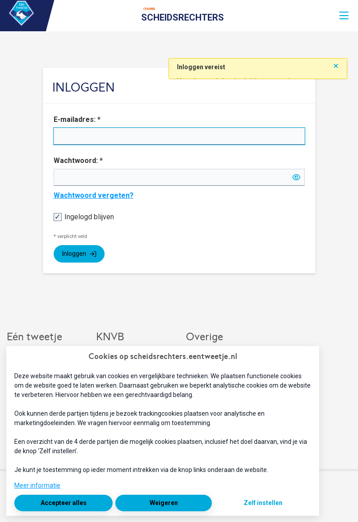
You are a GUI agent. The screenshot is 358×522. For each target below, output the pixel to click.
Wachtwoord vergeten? (94, 195)
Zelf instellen (263, 502)
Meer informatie (37, 485)
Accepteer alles (64, 502)
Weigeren (164, 502)
